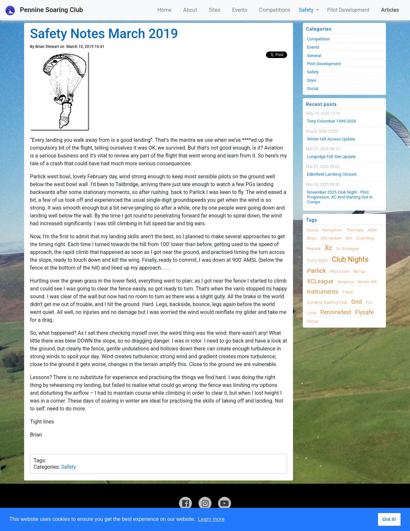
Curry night (317, 260)
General (314, 55)
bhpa (311, 238)
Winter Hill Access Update (331, 139)
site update (331, 238)
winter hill (367, 281)
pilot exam (340, 271)
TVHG (347, 292)
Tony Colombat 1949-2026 (331, 121)
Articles (390, 10)
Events (239, 10)
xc (328, 248)
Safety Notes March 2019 (104, 33)
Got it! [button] (389, 519)
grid (356, 301)
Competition (318, 39)
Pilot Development (348, 10)
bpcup (359, 271)
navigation (332, 230)
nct (349, 238)
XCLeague (320, 281)
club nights (350, 259)
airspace (345, 281)
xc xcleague (347, 248)
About (190, 10)
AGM (372, 230)
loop (311, 312)
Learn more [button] (211, 519)
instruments (322, 291)
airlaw (313, 321)
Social (312, 88)
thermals (355, 230)
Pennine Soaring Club (44, 10)
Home (164, 10)
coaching (365, 238)
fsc (369, 302)
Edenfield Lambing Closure (332, 174)
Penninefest (335, 312)
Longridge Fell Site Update (331, 156)
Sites (214, 10)
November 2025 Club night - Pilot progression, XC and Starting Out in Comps (340, 197)
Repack (314, 248)
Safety (307, 10)
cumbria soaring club (327, 302)
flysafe (364, 312)
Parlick (316, 270)
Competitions (274, 10)
